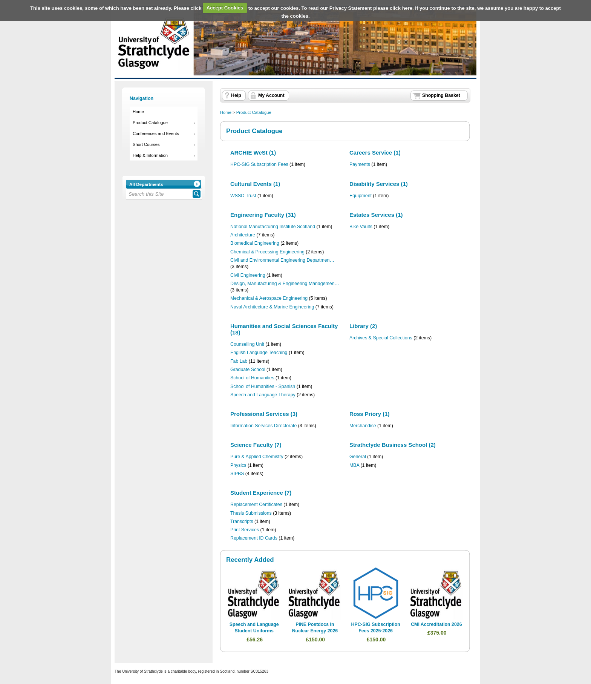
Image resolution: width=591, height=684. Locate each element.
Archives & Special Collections (380, 337)
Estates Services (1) (376, 215)
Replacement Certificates (256, 504)
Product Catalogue (150, 122)
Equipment (360, 195)
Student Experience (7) (260, 492)
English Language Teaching (258, 352)
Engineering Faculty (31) (263, 215)
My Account (271, 95)
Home (138, 111)
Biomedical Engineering (254, 243)
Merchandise (362, 425)
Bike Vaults (360, 226)
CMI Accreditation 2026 (436, 624)
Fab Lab (238, 361)
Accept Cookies (225, 8)
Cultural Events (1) (255, 184)
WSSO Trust (243, 195)
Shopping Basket (441, 95)
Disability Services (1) (378, 184)
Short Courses (146, 144)
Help (236, 95)
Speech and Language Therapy (263, 394)
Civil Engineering (247, 275)
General (357, 456)
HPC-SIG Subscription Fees (259, 164)
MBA (354, 465)
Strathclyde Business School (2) (392, 445)
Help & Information (150, 155)
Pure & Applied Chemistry (256, 456)
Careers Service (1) (375, 152)
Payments (359, 164)
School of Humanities (252, 377)
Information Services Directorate (263, 425)
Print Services (244, 529)
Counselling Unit (247, 344)
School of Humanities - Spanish (262, 386)
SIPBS (237, 473)
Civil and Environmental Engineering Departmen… (282, 260)
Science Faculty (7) (256, 445)
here (407, 8)
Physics (238, 465)
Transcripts (241, 521)
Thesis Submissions (251, 513)
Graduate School (247, 369)
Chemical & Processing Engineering (267, 252)
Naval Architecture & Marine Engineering (272, 307)
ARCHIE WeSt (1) (253, 152)
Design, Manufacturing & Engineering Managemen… (284, 283)
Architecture (242, 235)
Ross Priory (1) (369, 414)
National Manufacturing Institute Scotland (272, 226)
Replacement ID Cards (253, 538)
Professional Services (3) (263, 414)
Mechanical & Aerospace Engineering (269, 298)
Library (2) (363, 326)
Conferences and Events (156, 133)
